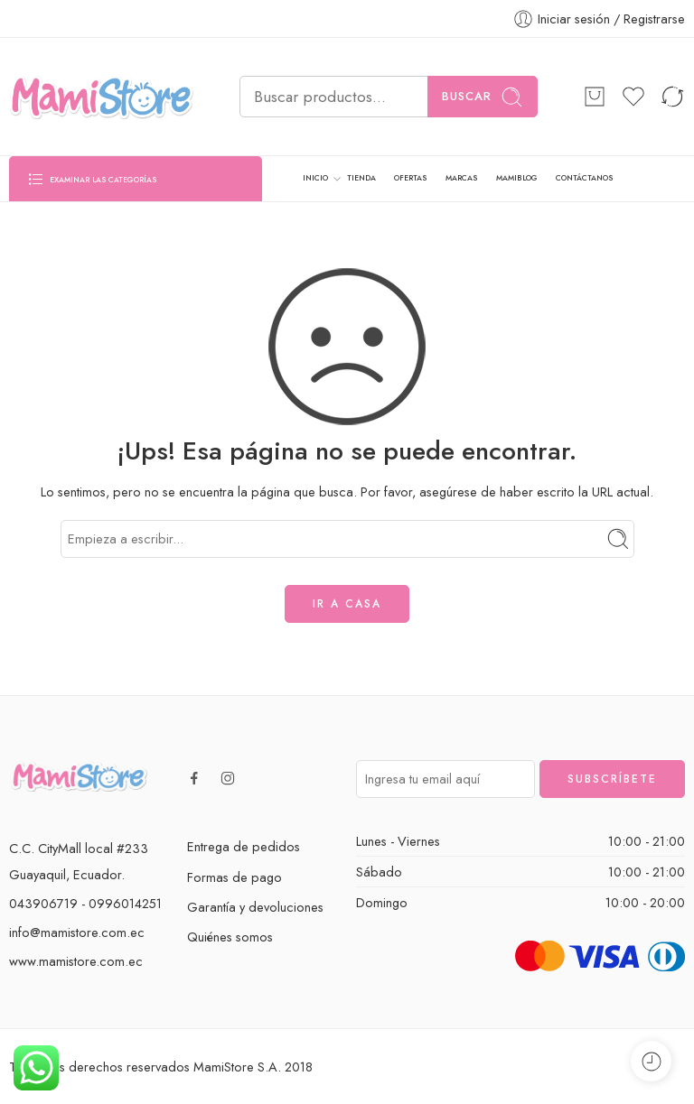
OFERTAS (410, 177)
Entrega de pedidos (243, 846)
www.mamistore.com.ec (76, 960)
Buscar (482, 97)
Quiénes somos (230, 936)
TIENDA (361, 177)
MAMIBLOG (517, 177)
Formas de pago (234, 876)
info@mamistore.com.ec (77, 932)
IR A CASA (347, 604)
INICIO (315, 179)
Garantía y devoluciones (255, 906)
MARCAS (461, 177)
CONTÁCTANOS (584, 177)
